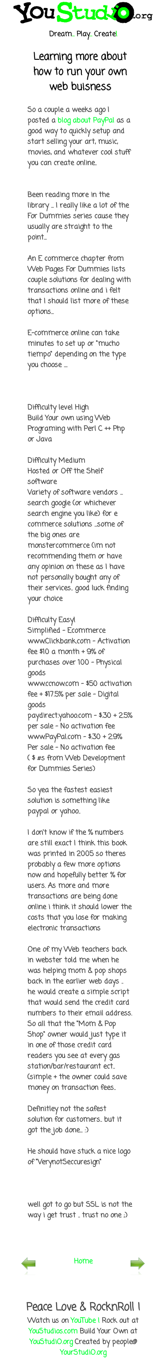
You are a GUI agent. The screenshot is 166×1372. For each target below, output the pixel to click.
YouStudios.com (53, 1331)
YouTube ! (85, 1321)
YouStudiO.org (51, 1342)
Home (83, 1261)
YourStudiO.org (83, 1353)
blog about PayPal (86, 121)
